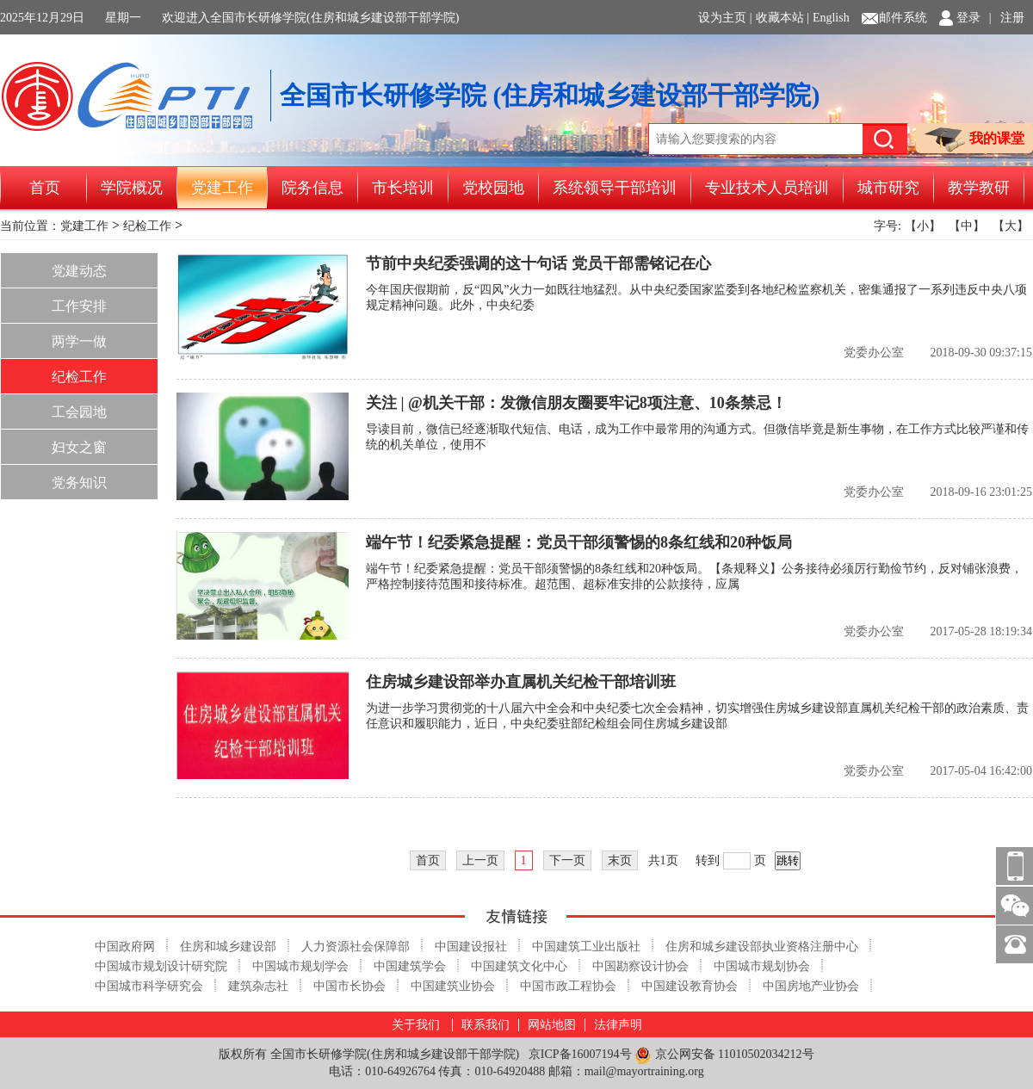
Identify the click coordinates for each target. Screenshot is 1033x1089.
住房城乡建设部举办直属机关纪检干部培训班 (521, 681)
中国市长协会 (349, 986)
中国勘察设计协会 (640, 966)
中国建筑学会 (410, 966)
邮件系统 (903, 17)
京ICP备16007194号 (580, 1054)
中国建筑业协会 (453, 986)
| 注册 (1006, 17)
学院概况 (132, 187)
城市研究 (888, 187)
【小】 (923, 226)
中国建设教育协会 (689, 986)
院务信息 (312, 187)
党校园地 (493, 187)
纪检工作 (147, 226)
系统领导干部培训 (615, 187)
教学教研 (979, 187)
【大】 (1011, 226)
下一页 (567, 860)
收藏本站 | (782, 17)
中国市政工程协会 (568, 986)
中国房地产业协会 (811, 986)
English (831, 17)
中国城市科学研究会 (149, 986)
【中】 (967, 226)
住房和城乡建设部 (228, 946)
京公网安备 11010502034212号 (723, 1055)
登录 (968, 17)
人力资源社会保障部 (355, 946)
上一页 (480, 860)
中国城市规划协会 (762, 966)
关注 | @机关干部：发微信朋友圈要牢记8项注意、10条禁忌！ (576, 402)
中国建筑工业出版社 (586, 946)
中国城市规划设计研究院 (161, 966)
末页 (620, 860)
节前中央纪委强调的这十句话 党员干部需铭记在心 (538, 263)
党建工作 (222, 187)
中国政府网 (125, 946)
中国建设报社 (471, 946)
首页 (44, 187)
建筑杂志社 (258, 986)
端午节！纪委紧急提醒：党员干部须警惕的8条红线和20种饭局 (579, 542)
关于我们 (416, 1024)
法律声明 (618, 1024)
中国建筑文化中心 (519, 966)
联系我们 (485, 1024)
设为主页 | (725, 17)
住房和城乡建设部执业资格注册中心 (761, 946)
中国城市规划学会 (300, 966)
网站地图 (552, 1024)
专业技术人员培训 (767, 187)
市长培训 (403, 187)
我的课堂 (974, 139)
